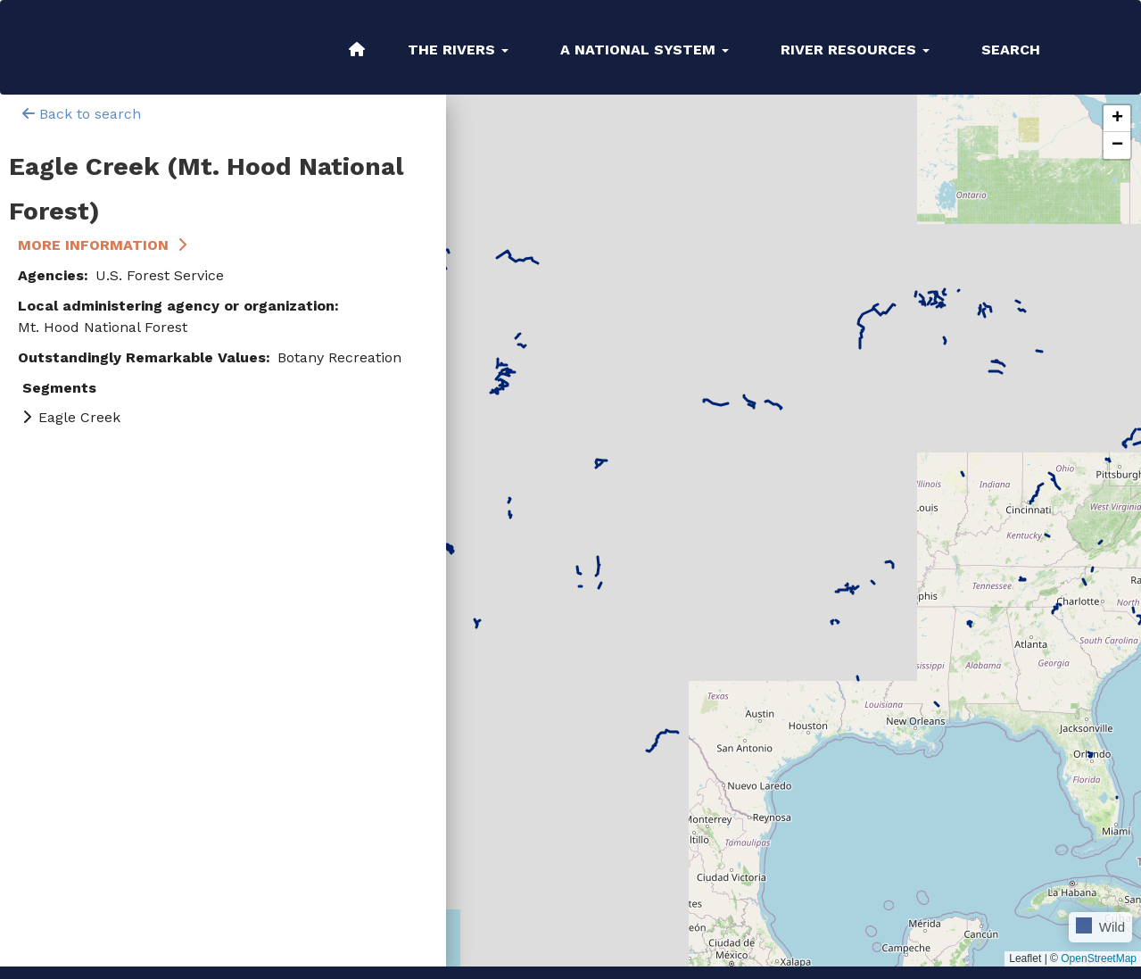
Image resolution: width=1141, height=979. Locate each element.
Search (1010, 49)
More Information (93, 244)
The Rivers (458, 49)
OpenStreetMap (1099, 958)
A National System (644, 49)
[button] (1117, 118)
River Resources (855, 49)
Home (357, 49)
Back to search (81, 113)
